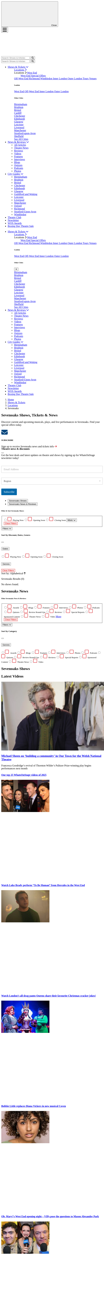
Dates (5, 549)
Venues (92, 78)
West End (32, 72)
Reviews (18, 150)
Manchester (20, 130)
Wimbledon (46, 78)
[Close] (2, 452)
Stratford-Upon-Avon (25, 211)
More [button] (58, 616)
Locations (20, 69)
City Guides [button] (15, 174)
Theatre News (21, 147)
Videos (17, 153)
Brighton (18, 107)
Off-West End (21, 78)
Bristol (17, 110)
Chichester (19, 116)
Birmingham (20, 104)
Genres (6, 564)
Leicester (19, 124)
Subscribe (9, 491)
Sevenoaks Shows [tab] (18, 501)
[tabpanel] (52, 634)
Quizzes (18, 165)
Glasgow (18, 121)
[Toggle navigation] (4, 30)
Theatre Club (14, 217)
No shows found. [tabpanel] (52, 548)
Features (18, 156)
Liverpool (19, 127)
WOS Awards (15, 223)
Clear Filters (11, 523)
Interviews (19, 159)
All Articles (20, 145)
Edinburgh (19, 118)
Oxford (18, 205)
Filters (7, 528)
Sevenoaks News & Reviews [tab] (22, 504)
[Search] (15, 58)
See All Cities (21, 139)
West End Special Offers (33, 75)
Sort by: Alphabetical (13, 573)
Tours (86, 78)
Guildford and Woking (25, 194)
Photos (17, 171)
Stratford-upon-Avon (25, 133)
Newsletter (13, 220)
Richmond (34, 78)
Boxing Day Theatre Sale (21, 226)
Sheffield (18, 136)
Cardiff (18, 113)
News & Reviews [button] (18, 142)
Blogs (17, 162)
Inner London (60, 78)
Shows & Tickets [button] (18, 67)
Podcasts (18, 168)
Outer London (75, 78)
